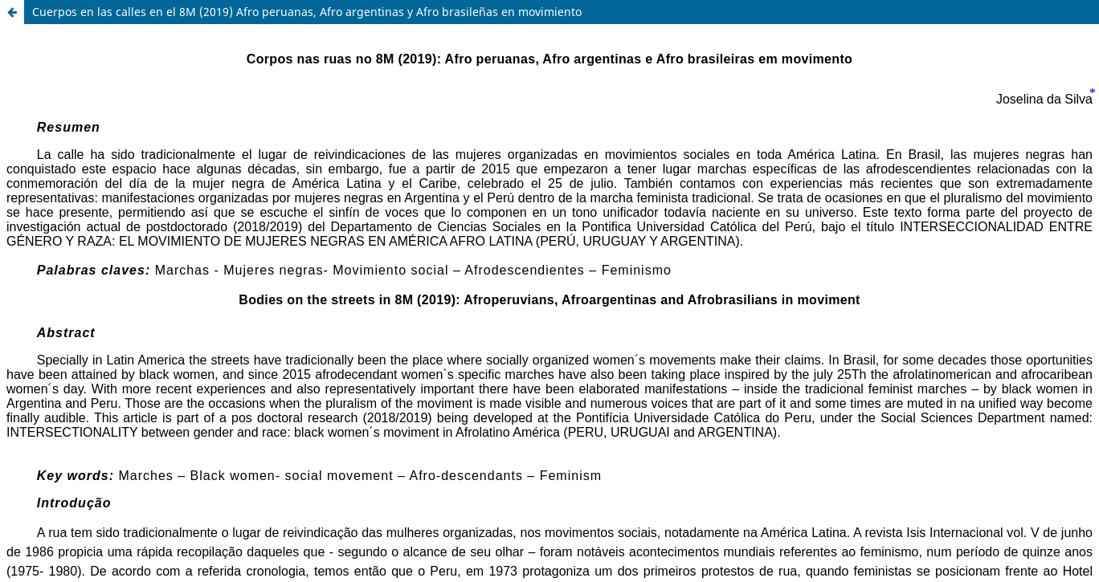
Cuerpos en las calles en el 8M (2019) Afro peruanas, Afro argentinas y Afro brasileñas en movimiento (307, 11)
